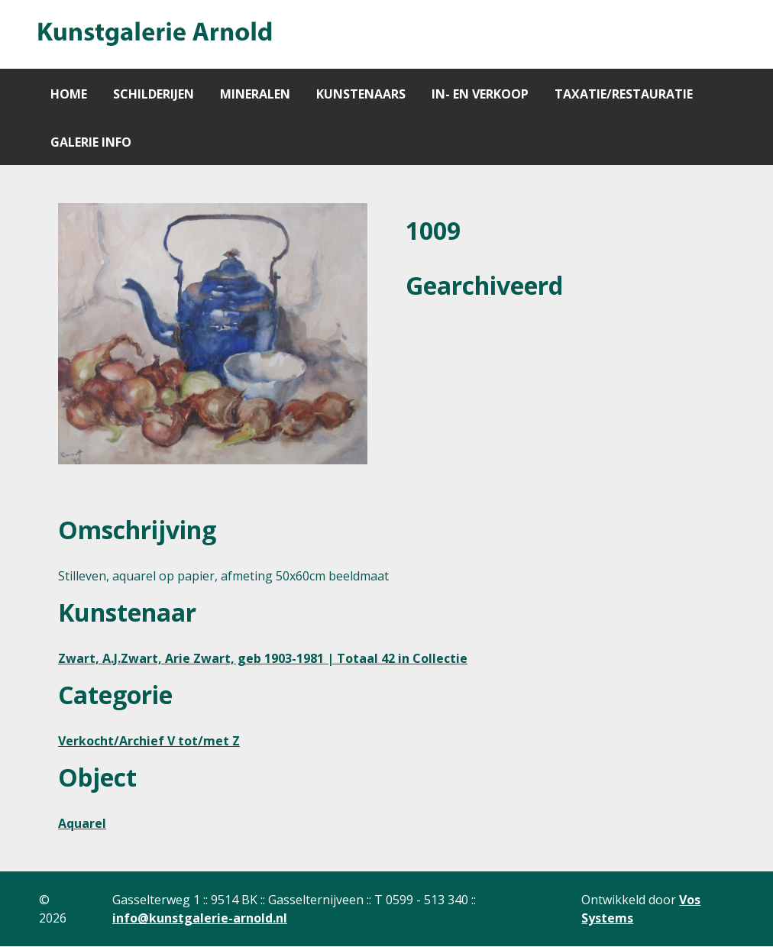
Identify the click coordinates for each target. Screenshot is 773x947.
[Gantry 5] (153, 34)
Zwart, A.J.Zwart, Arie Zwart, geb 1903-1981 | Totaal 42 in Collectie (262, 658)
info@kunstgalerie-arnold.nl (199, 918)
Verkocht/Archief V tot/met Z (149, 740)
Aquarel (82, 823)
